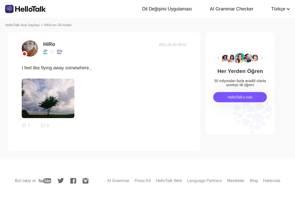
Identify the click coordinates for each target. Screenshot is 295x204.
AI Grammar (118, 180)
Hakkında (271, 180)
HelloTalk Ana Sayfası (22, 25)
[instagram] (85, 181)
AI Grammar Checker (231, 8)
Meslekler (235, 180)
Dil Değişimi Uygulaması (167, 8)
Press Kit (142, 180)
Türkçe (278, 8)
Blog (254, 180)
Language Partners (204, 180)
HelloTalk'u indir (240, 97)
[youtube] (44, 180)
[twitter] (61, 180)
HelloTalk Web (169, 180)
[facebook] (73, 181)
